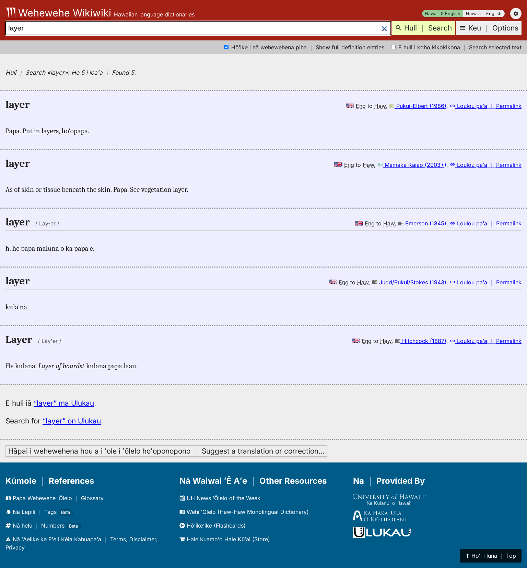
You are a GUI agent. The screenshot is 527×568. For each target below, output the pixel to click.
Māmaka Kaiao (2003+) (411, 164)
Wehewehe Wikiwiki (58, 13)
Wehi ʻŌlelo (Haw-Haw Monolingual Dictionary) (244, 511)
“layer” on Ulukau (72, 421)
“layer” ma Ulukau (64, 403)
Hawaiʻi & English (442, 13)
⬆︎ (490, 555)
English (494, 13)
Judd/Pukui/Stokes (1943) (409, 282)
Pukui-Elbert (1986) (417, 105)
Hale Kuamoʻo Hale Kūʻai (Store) (224, 539)
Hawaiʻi (473, 13)
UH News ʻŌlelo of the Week (219, 498)
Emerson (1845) (422, 223)
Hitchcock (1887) (420, 340)
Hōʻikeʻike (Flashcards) (212, 525)
